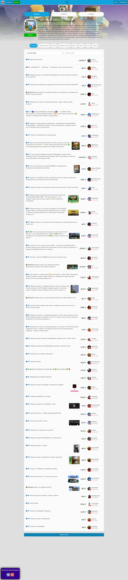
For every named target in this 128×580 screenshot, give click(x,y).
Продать (17, 2)
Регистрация (123, 2)
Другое (74, 45)
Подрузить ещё (64, 535)
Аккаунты (33, 45)
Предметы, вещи (44, 45)
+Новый (95, 45)
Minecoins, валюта (64, 45)
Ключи (54, 45)
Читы (88, 45)
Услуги (81, 45)
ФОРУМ (64, 14)
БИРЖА (36, 14)
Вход (115, 2)
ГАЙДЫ (91, 14)
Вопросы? (9, 2)
